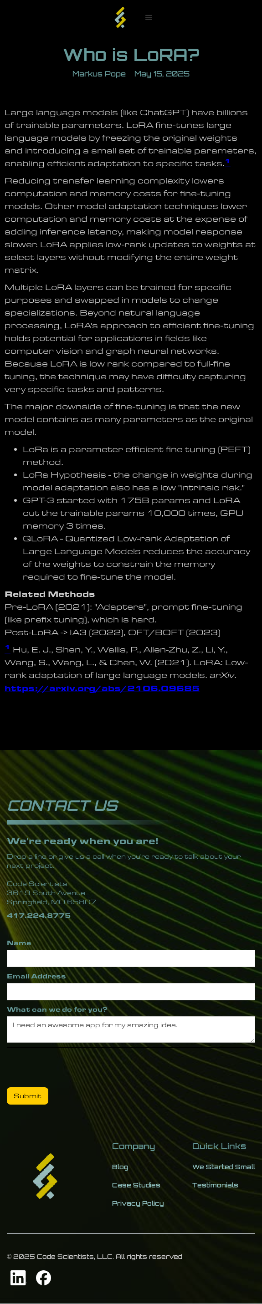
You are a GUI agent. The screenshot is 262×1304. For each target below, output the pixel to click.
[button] (149, 18)
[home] (120, 18)
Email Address (36, 976)
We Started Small (223, 1167)
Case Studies (136, 1185)
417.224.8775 (39, 915)
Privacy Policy (138, 1203)
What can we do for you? (57, 1009)
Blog (120, 1167)
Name (19, 942)
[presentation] (76, 1066)
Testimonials (215, 1185)
